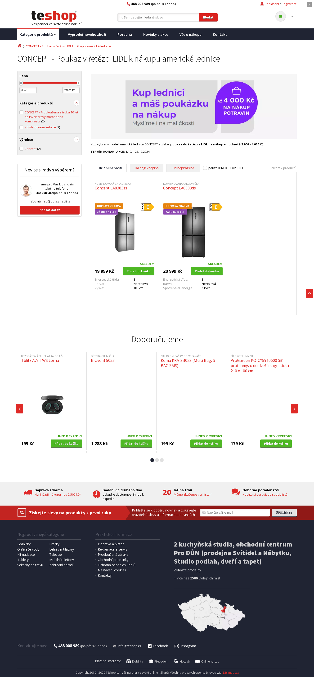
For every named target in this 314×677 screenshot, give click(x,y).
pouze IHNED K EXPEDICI (225, 168)
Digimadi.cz (231, 673)
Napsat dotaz (50, 210)
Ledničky (24, 544)
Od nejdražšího (183, 168)
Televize (55, 554)
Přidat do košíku (139, 271)
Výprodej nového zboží (87, 34)
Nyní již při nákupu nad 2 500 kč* (58, 494)
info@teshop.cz (126, 646)
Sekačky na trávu (30, 565)
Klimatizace (26, 554)
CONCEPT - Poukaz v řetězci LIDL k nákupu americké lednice (68, 46)
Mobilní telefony (61, 559)
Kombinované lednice (42, 127)
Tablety (23, 559)
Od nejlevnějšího (147, 168)
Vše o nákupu (190, 34)
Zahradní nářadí (61, 565)
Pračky (54, 544)
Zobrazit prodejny (187, 570)
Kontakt (220, 34)
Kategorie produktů (38, 34)
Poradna (124, 34)
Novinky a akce (155, 34)
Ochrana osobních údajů (116, 565)
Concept (32, 149)
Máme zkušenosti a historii (193, 494)
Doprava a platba (111, 544)
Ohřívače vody (28, 549)
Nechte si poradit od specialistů (264, 494)
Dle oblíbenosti (110, 168)
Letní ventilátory (61, 549)
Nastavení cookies (112, 570)
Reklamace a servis (112, 549)
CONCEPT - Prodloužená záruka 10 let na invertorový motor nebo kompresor (51, 116)
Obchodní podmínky (113, 559)
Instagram (185, 646)
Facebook (157, 646)
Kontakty (105, 575)
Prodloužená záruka (113, 554)
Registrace (289, 4)
